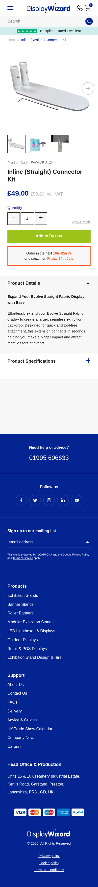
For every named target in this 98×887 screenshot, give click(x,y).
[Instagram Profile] (49, 500)
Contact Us (17, 693)
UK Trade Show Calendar (29, 729)
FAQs (12, 702)
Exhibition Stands (22, 595)
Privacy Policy (80, 554)
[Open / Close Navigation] (14, 8)
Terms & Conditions (49, 870)
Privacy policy (49, 856)
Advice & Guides (22, 720)
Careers (14, 746)
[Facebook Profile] (21, 500)
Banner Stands (20, 604)
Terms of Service (23, 558)
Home (12, 40)
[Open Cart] (88, 8)
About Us (15, 685)
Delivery (14, 711)
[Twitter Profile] (35, 500)
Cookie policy (49, 863)
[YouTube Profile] (76, 500)
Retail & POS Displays (27, 649)
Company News (21, 737)
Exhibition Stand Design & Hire (34, 657)
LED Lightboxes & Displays (31, 631)
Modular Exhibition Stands (30, 622)
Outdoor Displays (22, 640)
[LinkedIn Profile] (63, 500)
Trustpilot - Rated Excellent (49, 31)
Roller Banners (20, 613)
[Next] (88, 88)
